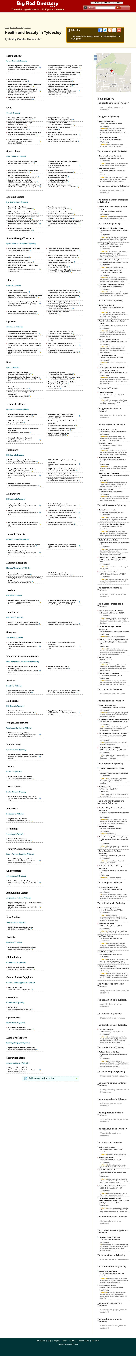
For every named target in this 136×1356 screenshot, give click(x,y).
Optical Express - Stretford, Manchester (21, 1047)
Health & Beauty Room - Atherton (59, 387)
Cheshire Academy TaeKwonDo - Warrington (63, 84)
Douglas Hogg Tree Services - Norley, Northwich (111, 769)
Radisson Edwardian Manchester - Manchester (24, 377)
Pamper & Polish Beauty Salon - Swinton (22, 469)
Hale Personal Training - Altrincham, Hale (22, 118)
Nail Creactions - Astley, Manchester (60, 474)
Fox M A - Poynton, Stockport (109, 339)
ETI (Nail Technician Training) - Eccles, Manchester (65, 469)
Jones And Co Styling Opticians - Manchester (23, 217)
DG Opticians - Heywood (107, 355)
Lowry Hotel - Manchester (56, 372)
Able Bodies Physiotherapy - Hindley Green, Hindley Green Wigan (23, 266)
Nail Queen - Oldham (106, 489)
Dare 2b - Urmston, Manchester (18, 175)
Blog (49, 1341)
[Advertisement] (68, 19)
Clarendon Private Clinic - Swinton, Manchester (64, 248)
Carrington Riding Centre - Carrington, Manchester (65, 66)
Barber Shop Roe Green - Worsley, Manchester (110, 867)
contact (118, 2)
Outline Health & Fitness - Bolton (59, 127)
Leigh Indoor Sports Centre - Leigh (20, 122)
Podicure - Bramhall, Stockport (109, 1052)
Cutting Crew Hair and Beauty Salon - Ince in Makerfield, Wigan (23, 668)
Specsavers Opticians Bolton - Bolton (60, 331)
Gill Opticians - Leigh (15, 987)
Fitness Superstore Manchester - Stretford (22, 161)
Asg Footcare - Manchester (17, 819)
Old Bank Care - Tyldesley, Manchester (61, 302)
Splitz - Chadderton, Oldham (108, 540)
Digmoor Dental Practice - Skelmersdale (112, 1186)
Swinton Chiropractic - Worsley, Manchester (23, 881)
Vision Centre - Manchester (57, 207)
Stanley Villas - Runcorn (107, 1147)
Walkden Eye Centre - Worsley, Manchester (22, 212)
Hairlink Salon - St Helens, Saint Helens (112, 557)
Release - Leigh (13, 573)
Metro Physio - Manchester (57, 265)
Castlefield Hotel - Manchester (18, 372)
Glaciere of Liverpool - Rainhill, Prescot (21, 97)
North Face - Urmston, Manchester (59, 185)
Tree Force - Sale (104, 787)
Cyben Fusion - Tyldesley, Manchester (60, 510)
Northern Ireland (84, 1341)
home (97, 2)
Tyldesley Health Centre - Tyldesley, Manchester (24, 302)
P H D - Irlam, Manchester (107, 966)
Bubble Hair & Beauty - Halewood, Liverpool (114, 719)
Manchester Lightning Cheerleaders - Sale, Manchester (62, 422)
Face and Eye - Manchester (17, 207)
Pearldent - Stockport (106, 1029)
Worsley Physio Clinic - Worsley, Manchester (63, 255)
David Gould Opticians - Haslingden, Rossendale (64, 221)
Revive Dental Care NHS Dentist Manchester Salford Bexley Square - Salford (114, 1199)
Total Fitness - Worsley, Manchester (20, 139)
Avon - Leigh (12, 1007)
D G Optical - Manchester (16, 1027)
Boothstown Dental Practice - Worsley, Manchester (25, 295)
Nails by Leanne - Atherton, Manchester (61, 479)
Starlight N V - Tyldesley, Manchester (60, 343)
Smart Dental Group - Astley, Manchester (22, 797)
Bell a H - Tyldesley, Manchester (19, 551)
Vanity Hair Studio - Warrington (109, 747)
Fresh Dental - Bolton (15, 290)
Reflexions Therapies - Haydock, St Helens (113, 640)
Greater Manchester (16, 28)
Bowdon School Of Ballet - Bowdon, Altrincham (64, 72)
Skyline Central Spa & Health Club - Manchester (64, 377)
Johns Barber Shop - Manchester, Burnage (113, 837)
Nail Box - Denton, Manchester (109, 473)
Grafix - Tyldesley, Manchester (58, 504)
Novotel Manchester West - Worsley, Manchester (24, 132)
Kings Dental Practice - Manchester (111, 244)
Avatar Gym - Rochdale (107, 121)
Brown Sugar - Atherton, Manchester (60, 622)
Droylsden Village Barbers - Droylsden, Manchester (112, 809)
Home (7, 28)
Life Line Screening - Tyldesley (58, 307)
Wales (65, 1341)
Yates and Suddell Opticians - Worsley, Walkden (24, 343)
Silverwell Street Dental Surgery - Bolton (22, 947)
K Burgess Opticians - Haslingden (19, 228)
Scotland (72, 1341)
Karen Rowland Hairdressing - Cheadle (112, 524)
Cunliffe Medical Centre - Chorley (110, 270)
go (118, 8)
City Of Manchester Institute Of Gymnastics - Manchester (23, 429)
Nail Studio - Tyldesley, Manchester (20, 474)
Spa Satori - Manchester (16, 255)
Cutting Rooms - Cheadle (107, 510)
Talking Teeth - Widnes (106, 1157)
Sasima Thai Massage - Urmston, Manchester (110, 628)
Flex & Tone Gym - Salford (108, 137)
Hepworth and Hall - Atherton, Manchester (22, 331)
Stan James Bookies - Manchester (110, 156)
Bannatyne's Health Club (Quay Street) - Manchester (21, 393)
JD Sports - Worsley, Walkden (18, 1068)
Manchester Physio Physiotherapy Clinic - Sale (24, 248)
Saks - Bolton (12, 387)
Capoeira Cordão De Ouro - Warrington (61, 414)
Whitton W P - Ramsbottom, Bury (110, 260)
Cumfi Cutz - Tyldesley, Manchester (59, 515)
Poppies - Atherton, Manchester (19, 483)
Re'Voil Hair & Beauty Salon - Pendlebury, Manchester (62, 461)
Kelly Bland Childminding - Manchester (21, 967)
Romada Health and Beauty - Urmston (21, 691)
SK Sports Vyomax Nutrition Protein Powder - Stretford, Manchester (63, 162)
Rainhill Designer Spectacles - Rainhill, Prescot (112, 322)
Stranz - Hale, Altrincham (107, 705)
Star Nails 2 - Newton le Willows (110, 457)
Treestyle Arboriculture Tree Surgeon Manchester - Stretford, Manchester (25, 643)
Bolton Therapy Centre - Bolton (18, 260)
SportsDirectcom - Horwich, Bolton (20, 180)
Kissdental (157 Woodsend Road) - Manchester (24, 544)
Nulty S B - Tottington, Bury (108, 1170)
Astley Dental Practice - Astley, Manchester (62, 544)
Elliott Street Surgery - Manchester (20, 776)
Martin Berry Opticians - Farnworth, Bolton (22, 336)
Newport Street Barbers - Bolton (58, 666)
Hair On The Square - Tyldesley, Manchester (23, 622)
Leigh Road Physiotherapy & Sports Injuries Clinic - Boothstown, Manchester (25, 904)
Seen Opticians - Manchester (57, 212)
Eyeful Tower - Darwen (106, 305)
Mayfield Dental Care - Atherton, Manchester (63, 290)
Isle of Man (95, 1341)
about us (106, 2)
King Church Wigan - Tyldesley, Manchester (62, 600)
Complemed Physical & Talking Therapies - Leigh (64, 270)
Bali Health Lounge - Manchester (59, 573)
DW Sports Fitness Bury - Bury (58, 175)
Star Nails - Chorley (105, 443)
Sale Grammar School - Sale (17, 79)
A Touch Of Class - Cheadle (108, 887)
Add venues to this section (42, 1078)
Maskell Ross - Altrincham (108, 1271)
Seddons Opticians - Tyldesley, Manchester (22, 350)
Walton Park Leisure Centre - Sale (19, 421)
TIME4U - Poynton (105, 657)
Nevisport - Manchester (55, 170)
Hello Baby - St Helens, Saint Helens (111, 228)
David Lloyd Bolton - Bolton (17, 127)
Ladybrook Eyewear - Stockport (109, 1237)
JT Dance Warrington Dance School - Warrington (24, 84)
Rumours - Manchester (16, 711)
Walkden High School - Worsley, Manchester (23, 89)
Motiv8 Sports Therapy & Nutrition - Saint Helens (113, 208)
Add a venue (41, 1341)
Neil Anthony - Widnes (106, 952)
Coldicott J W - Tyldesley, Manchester (60, 350)
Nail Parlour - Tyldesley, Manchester (20, 460)
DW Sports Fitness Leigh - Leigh (59, 118)
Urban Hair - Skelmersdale (108, 572)
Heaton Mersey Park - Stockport (58, 311)
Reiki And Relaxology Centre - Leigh (20, 927)
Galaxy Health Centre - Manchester (111, 611)
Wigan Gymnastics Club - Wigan (59, 433)
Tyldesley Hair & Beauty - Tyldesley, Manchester (64, 691)
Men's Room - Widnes (106, 826)
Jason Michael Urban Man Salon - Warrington (110, 852)
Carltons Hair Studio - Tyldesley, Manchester (23, 522)
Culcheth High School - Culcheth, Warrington (23, 66)
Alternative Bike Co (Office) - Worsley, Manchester (25, 185)
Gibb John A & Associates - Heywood (111, 284)
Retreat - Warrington (106, 392)
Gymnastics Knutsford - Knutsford (20, 438)
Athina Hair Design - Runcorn (109, 908)
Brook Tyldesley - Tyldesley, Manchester (21, 859)
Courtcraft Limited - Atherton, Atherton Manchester (25, 754)
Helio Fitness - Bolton (55, 132)
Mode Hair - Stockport (106, 923)
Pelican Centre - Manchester (17, 839)
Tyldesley (28, 28)
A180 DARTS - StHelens (107, 168)
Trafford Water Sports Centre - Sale (59, 79)
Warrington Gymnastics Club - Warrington (22, 414)
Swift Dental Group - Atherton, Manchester (22, 311)
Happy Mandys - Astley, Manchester (60, 711)
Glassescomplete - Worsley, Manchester (61, 336)
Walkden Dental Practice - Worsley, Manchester (64, 295)
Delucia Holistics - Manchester (109, 673)
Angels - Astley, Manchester (17, 504)
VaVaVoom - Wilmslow (106, 936)
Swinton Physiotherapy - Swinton (59, 260)
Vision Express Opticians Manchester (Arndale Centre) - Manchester (111, 369)
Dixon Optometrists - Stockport (58, 217)
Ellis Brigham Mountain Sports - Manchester (23, 170)
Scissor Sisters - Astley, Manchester (60, 522)
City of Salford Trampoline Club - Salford (61, 428)
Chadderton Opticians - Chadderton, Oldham (23, 221)
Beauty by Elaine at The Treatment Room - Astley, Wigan (25, 579)
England (56, 1341)
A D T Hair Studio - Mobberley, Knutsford (113, 733)
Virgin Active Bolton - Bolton (57, 122)
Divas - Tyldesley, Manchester (18, 510)
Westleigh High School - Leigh (58, 89)
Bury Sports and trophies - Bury (58, 180)
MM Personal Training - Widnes (18, 733)
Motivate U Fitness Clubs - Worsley (59, 139)
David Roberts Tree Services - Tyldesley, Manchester (61, 643)
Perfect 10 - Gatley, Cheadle (108, 429)
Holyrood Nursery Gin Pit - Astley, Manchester (23, 600)
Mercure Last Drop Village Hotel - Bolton (61, 382)
